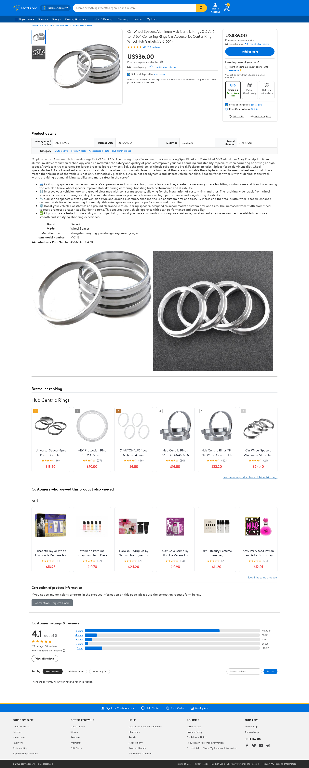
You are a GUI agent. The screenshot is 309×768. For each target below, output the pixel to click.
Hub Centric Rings (121, 150)
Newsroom (19, 737)
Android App (252, 732)
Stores (74, 732)
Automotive (46, 25)
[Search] (201, 8)
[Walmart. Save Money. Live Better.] (25, 7)
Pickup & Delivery (103, 19)
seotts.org (159, 74)
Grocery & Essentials (76, 19)
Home (35, 25)
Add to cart (250, 51)
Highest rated (76, 671)
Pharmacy (123, 19)
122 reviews (153, 47)
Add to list (236, 116)
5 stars (79, 630)
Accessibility (136, 742)
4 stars (79, 635)
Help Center (150, 708)
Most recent (52, 671)
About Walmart (21, 726)
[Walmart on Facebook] (247, 745)
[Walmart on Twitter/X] (254, 745)
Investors (18, 742)
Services (43, 19)
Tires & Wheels (62, 25)
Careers (137, 19)
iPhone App (251, 726)
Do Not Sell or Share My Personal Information (212, 748)
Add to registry (260, 116)
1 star (80, 648)
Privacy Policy (194, 732)
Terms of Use (194, 726)
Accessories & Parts (82, 25)
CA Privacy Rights (197, 737)
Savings (56, 19)
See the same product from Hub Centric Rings (250, 477)
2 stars (79, 643)
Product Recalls (137, 748)
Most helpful (99, 671)
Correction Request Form (52, 603)
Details (254, 109)
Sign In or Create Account (118, 708)
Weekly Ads (199, 708)
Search (270, 671)
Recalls (132, 737)
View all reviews (44, 658)
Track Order (175, 708)
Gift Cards (76, 748)
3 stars (79, 639)
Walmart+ (76, 742)
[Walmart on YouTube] (261, 745)
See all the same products (262, 577)
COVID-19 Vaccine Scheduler (145, 726)
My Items (152, 19)
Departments (24, 19)
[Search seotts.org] (134, 8)
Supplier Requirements (25, 753)
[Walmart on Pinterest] (268, 745)
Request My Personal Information (205, 742)
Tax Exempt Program (140, 753)
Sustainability (20, 748)
